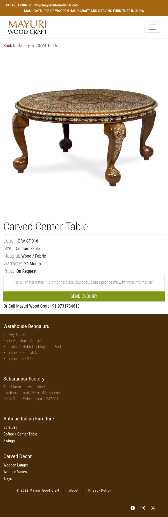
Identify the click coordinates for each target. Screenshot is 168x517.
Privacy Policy (99, 490)
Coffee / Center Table (20, 434)
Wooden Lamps (15, 465)
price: (8, 271)
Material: (11, 256)
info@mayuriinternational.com (56, 5)
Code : (9, 241)
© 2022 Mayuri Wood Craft (38, 490)
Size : (8, 248)
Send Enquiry (84, 296)
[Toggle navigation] (152, 27)
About (74, 490)
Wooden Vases (15, 472)
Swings (9, 441)
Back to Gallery (16, 45)
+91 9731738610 (17, 5)
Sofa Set (10, 427)
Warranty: (12, 263)
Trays (7, 478)
